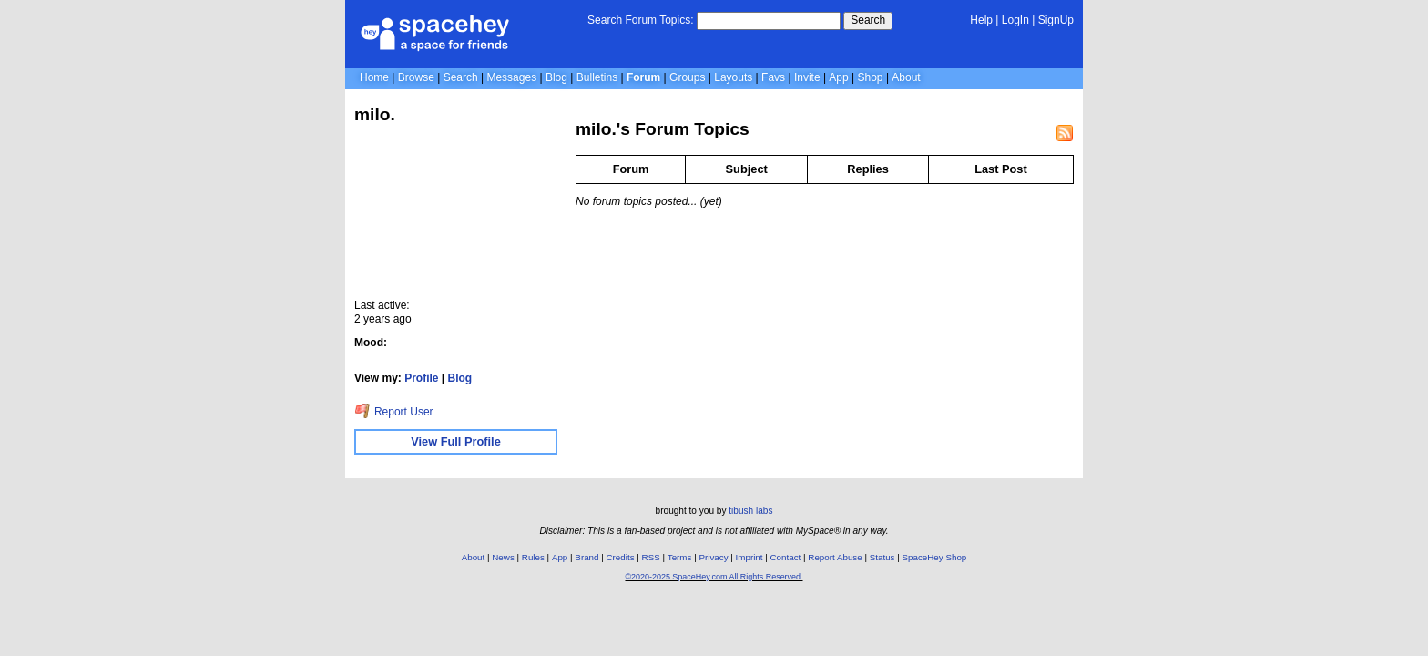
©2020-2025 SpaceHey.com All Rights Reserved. (713, 576)
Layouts (733, 77)
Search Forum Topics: (640, 20)
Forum (643, 77)
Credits (621, 557)
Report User (394, 411)
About (906, 77)
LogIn (1015, 20)
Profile (421, 378)
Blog (556, 77)
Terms (680, 557)
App (838, 77)
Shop (870, 77)
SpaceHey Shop (935, 557)
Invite (807, 77)
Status (882, 557)
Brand (586, 557)
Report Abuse (835, 557)
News (503, 557)
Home (374, 77)
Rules (533, 557)
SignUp (1056, 20)
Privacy (713, 557)
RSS (651, 557)
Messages (511, 77)
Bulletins (596, 77)
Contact (785, 557)
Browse (416, 77)
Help (981, 20)
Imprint (749, 557)
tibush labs (750, 511)
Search (868, 20)
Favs (773, 77)
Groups (687, 77)
